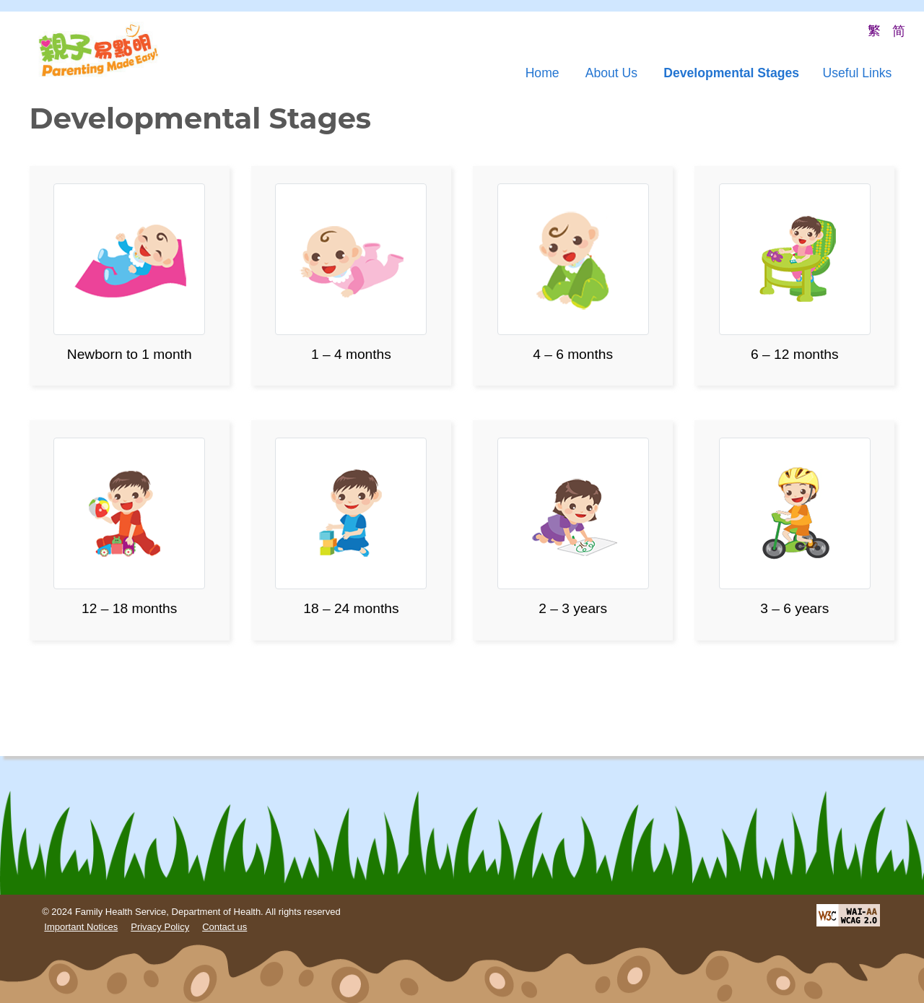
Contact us (224, 926)
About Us (611, 73)
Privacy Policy (160, 926)
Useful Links (857, 73)
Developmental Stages (731, 73)
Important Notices (81, 926)
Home (542, 73)
